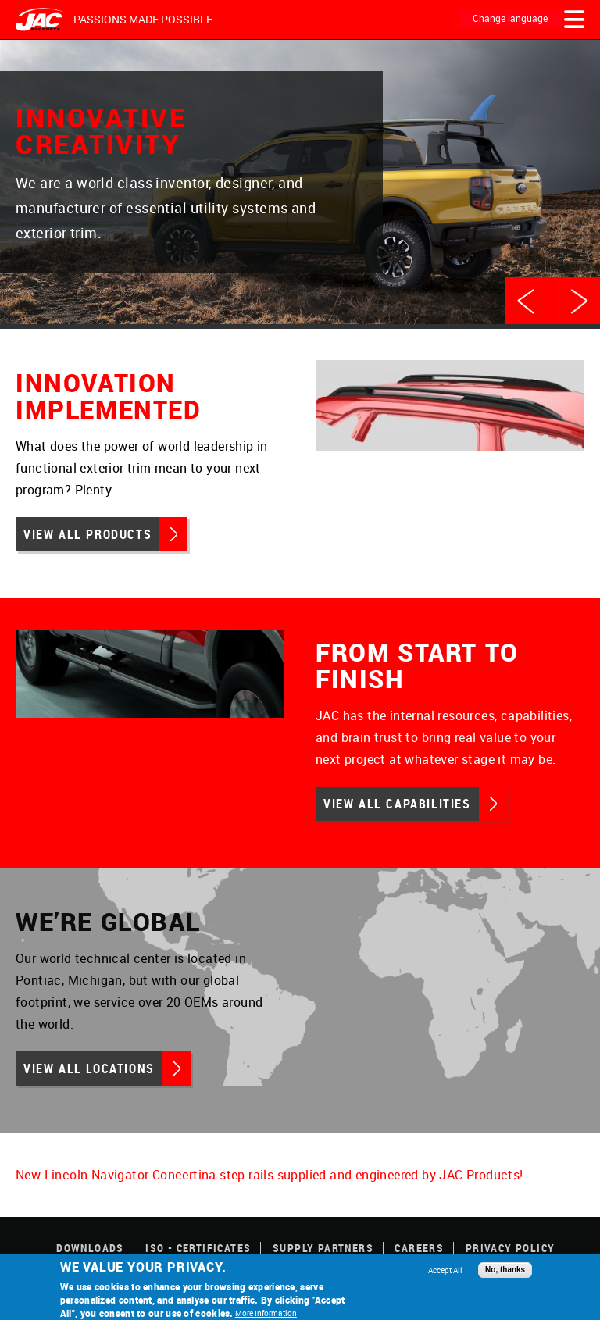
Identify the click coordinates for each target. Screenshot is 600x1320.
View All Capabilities (397, 803)
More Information (266, 1313)
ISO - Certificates (198, 1247)
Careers (419, 1247)
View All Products (87, 534)
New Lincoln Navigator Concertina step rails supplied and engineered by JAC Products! (269, 1174)
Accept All (445, 1270)
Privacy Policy (510, 1247)
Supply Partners (323, 1247)
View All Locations (89, 1068)
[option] (300, 184)
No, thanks (505, 1269)
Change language (510, 18)
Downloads (90, 1247)
